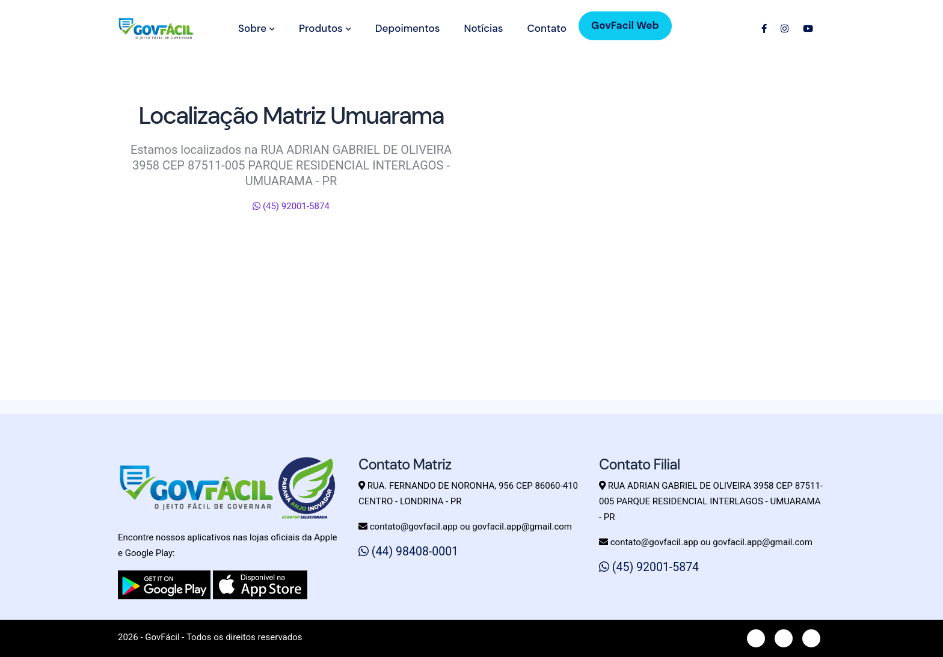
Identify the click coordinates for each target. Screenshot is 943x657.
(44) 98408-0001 (408, 551)
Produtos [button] (325, 28)
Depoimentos (407, 28)
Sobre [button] (256, 28)
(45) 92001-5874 (291, 206)
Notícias (483, 28)
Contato (546, 28)
